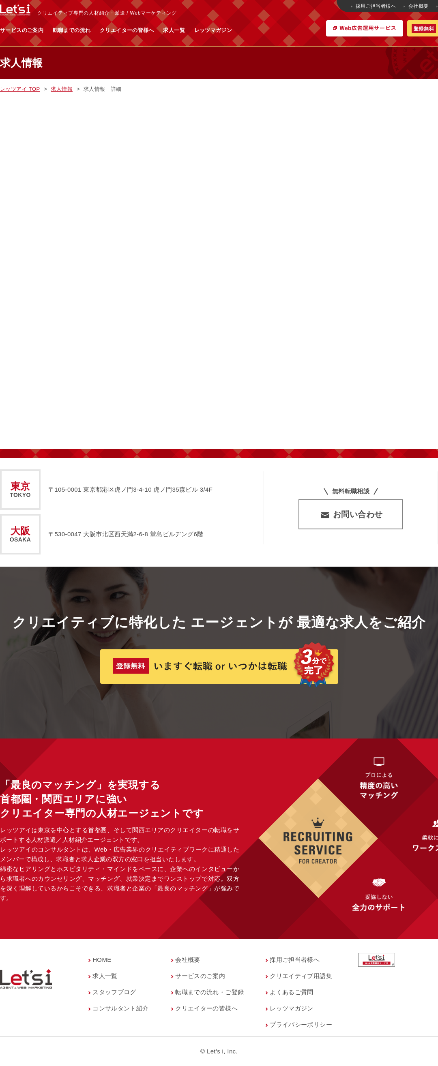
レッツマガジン (293, 30)
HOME (102, 959)
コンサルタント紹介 (120, 1008)
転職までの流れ (152, 30)
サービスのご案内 (101, 30)
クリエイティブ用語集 (301, 975)
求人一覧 (254, 30)
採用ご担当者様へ (374, 6)
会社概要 (416, 6)
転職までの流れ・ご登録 (209, 992)
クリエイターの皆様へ (207, 30)
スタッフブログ (114, 992)
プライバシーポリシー (301, 1024)
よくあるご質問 (291, 992)
